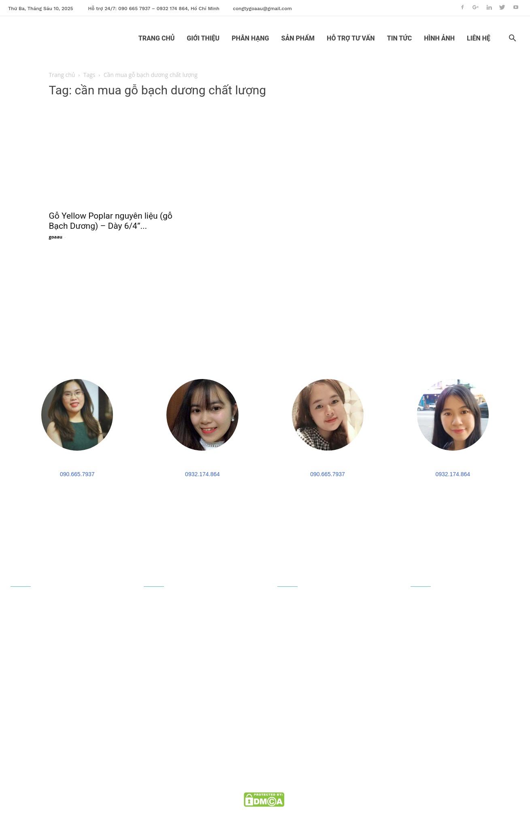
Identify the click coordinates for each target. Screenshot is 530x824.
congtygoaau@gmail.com (262, 8)
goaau (56, 237)
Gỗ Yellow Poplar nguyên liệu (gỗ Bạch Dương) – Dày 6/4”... (110, 221)
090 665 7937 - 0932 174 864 (61, 733)
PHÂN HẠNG (250, 38)
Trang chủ (62, 75)
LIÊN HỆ (478, 38)
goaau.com (298, 790)
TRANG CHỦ (156, 38)
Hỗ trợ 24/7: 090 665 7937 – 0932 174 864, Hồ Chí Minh (154, 8)
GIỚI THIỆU (203, 38)
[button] (512, 39)
